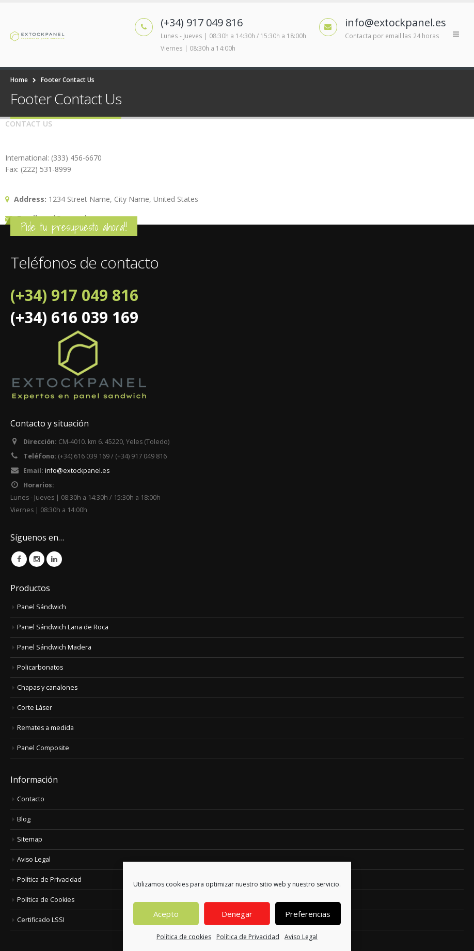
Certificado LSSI (41, 919)
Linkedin (54, 559)
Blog (23, 819)
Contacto (30, 799)
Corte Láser (35, 707)
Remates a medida (45, 727)
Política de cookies (183, 936)
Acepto (166, 914)
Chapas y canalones (47, 687)
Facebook (19, 559)
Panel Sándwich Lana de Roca (62, 627)
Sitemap (29, 839)
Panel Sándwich (41, 607)
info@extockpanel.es (77, 470)
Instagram (36, 559)
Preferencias (307, 914)
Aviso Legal (301, 936)
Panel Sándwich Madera (54, 647)
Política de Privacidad (247, 936)
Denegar (237, 914)
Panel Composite (43, 747)
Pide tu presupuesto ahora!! (74, 226)
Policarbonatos (40, 667)
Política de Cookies (46, 899)
